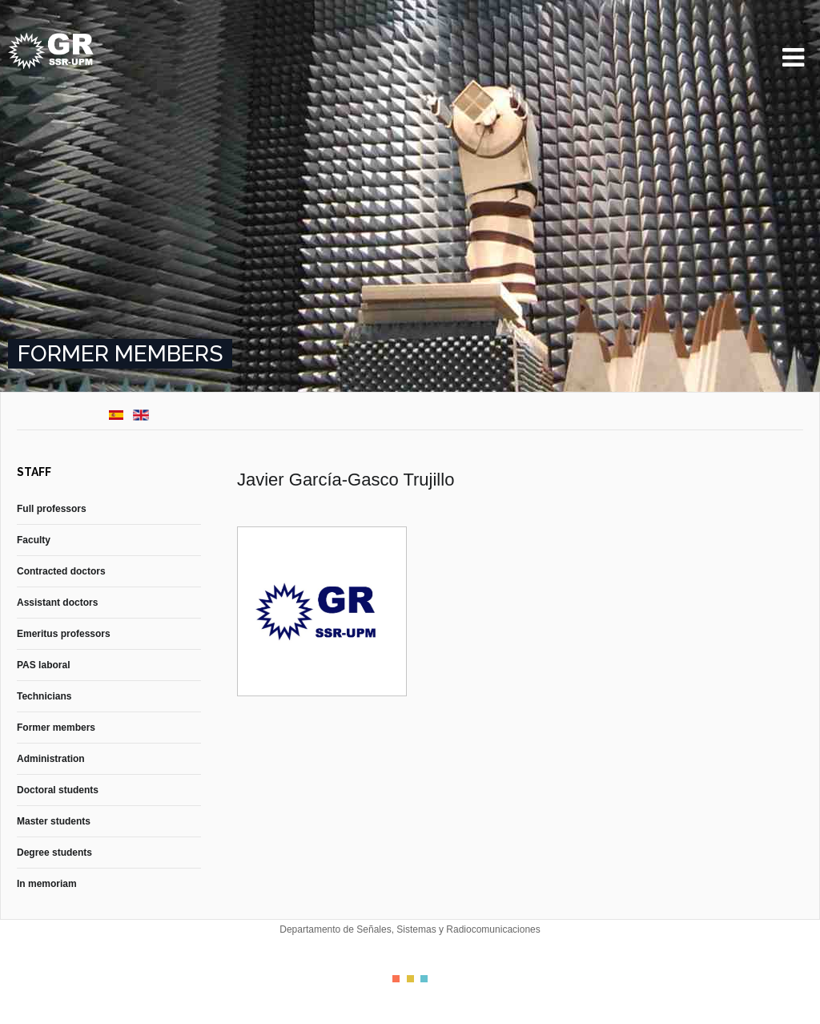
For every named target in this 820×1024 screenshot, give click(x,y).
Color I (396, 978)
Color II (410, 978)
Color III (424, 978)
